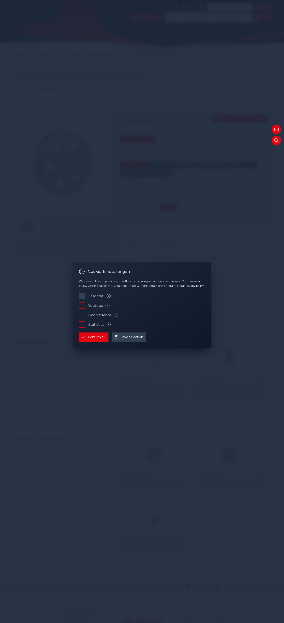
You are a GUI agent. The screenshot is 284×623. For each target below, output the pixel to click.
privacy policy (195, 286)
